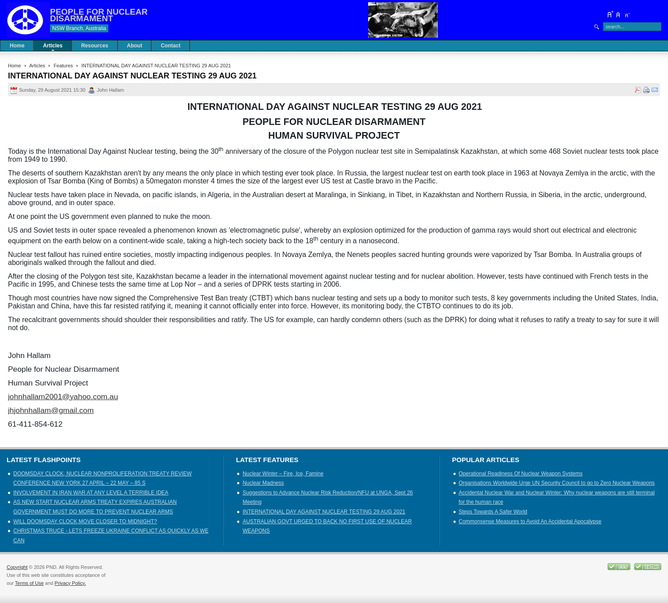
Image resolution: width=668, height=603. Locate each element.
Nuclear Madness (263, 483)
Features (63, 65)
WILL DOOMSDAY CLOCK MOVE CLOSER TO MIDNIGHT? (85, 521)
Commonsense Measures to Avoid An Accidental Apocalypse (530, 521)
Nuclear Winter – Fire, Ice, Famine (282, 474)
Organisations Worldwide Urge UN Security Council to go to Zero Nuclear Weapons (557, 483)
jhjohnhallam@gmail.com (51, 410)
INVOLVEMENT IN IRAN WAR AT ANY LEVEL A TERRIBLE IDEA (91, 493)
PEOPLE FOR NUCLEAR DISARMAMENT (99, 15)
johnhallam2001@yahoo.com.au (63, 396)
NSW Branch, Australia (79, 28)
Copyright (17, 567)
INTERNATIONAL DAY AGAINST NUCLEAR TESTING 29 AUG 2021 (323, 512)
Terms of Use (29, 583)
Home (14, 65)
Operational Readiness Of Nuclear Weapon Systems (521, 474)
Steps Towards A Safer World (493, 512)
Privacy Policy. (70, 583)
